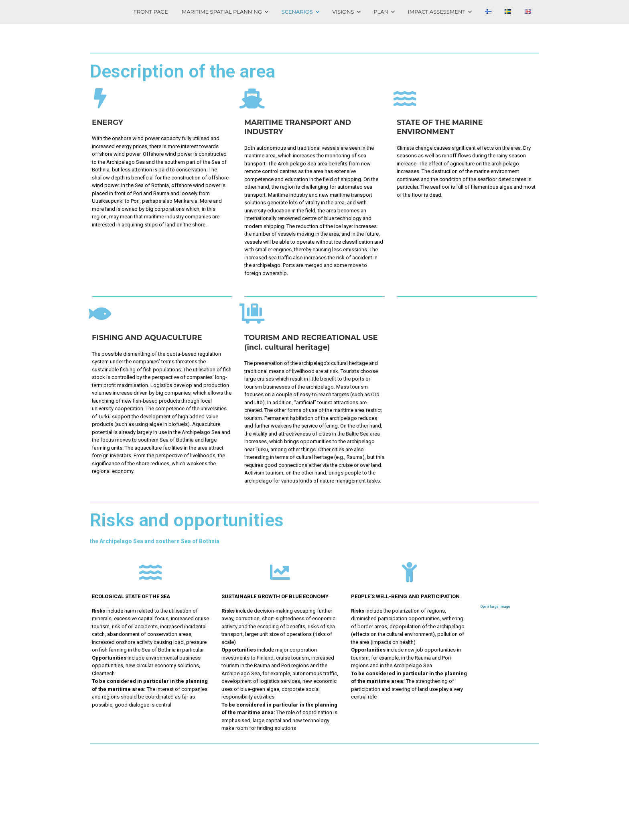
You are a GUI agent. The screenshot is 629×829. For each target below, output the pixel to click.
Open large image (495, 607)
